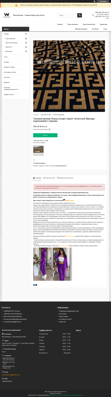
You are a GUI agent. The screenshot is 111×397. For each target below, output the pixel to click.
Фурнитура (103, 24)
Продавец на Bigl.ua (55, 393)
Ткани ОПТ (8, 47)
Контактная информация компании (15, 319)
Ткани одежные (72, 24)
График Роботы (9, 94)
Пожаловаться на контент (57, 395)
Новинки (6, 82)
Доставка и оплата (10, 72)
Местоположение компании (13, 316)
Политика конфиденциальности (11, 88)
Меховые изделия (81, 29)
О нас (105, 29)
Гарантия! (62, 322)
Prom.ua (64, 391)
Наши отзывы (63, 316)
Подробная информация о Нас (69, 311)
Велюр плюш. (69, 200)
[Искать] (79, 15)
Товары (6, 34)
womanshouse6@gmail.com (12, 322)
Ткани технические (89, 24)
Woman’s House (70, 236)
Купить (45, 135)
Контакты (95, 29)
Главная (60, 24)
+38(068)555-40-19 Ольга (12, 311)
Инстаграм (62, 314)
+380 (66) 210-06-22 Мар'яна (13, 314)
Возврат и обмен (9, 67)
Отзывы (6, 62)
